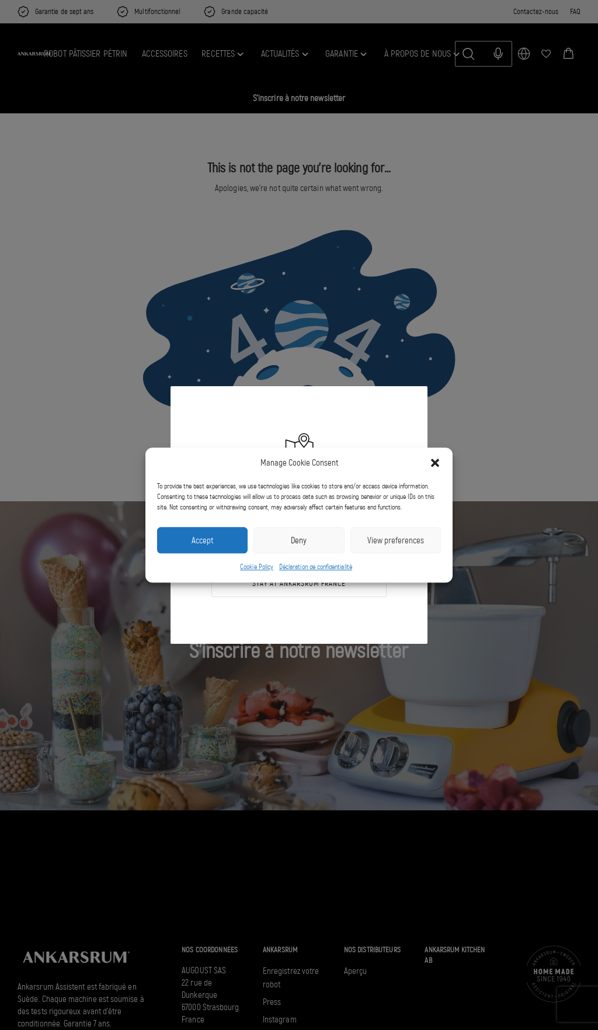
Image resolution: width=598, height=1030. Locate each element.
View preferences (395, 540)
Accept (202, 540)
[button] (435, 463)
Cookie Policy (256, 567)
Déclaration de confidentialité (315, 567)
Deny (299, 540)
